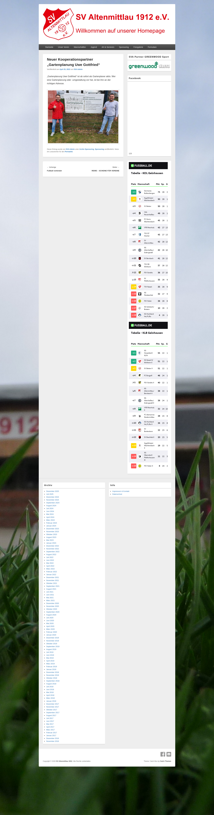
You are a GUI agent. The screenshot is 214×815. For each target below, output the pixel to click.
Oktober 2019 (51, 644)
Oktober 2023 (51, 534)
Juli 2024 (49, 508)
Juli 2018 (49, 687)
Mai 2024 (50, 514)
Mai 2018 (50, 692)
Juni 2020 (50, 621)
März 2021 (50, 600)
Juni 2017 (50, 721)
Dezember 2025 (52, 491)
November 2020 (52, 606)
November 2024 (52, 500)
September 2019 (52, 646)
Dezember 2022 (52, 546)
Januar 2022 (51, 575)
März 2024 (50, 520)
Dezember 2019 (52, 638)
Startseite (49, 47)
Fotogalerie (138, 47)
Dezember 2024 (52, 497)
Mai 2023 (50, 540)
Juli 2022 (49, 557)
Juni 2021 (50, 595)
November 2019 (52, 641)
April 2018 (50, 695)
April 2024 (50, 517)
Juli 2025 (49, 494)
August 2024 (51, 506)
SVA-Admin (78, 69)
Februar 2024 (51, 523)
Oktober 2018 (51, 678)
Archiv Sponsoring (86, 149)
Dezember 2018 (52, 672)
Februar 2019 (51, 667)
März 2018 (50, 698)
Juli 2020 (49, 618)
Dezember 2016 (52, 738)
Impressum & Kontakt (120, 491)
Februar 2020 (51, 632)
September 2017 (52, 713)
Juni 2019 (50, 655)
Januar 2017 (51, 735)
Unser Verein (63, 47)
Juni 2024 (50, 511)
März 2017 (50, 730)
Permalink (69, 152)
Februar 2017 (51, 733)
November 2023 (52, 532)
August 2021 (51, 589)
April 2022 (50, 566)
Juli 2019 (49, 652)
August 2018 (51, 684)
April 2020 (50, 626)
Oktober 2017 (51, 710)
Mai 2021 (50, 598)
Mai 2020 (50, 623)
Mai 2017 (50, 724)
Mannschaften (80, 47)
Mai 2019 (50, 658)
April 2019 (50, 661)
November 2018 (52, 675)
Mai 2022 (50, 563)
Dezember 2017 (52, 704)
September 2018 (52, 681)
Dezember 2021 (52, 577)
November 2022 (52, 549)
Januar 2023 (51, 543)
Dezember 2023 (52, 529)
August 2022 (51, 554)
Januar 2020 (51, 635)
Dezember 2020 (52, 603)
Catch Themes (165, 761)
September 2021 (52, 586)
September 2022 (52, 552)
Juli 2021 (49, 592)
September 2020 (52, 612)
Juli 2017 (49, 718)
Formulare (152, 47)
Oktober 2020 (51, 609)
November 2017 (52, 707)
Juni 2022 (50, 560)
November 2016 (52, 741)
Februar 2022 (51, 572)
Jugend (94, 47)
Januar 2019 (51, 669)
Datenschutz (117, 494)
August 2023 (51, 537)
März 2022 (50, 569)
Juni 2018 (50, 689)
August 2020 (51, 615)
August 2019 (51, 649)
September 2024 (52, 503)
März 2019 (50, 664)
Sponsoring (124, 47)
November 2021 (52, 580)
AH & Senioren (108, 47)
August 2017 (51, 715)
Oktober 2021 (51, 583)
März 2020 (50, 629)
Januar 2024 (51, 526)
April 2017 (50, 727)
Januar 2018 (51, 701)
